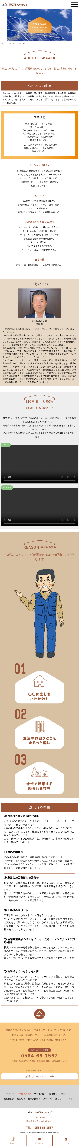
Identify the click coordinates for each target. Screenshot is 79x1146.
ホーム (3, 43)
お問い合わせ (34, 1099)
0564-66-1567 (39, 1055)
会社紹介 (53, 1094)
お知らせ (21, 1099)
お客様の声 (9, 1099)
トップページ (10, 1094)
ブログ (63, 1094)
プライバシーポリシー (53, 1099)
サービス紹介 (40, 1094)
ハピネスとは (25, 1094)
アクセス (70, 1099)
